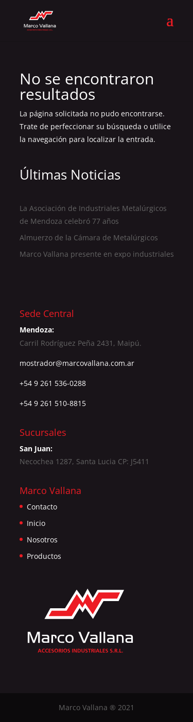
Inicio (36, 523)
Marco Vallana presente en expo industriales (97, 254)
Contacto (42, 507)
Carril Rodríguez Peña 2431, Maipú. (81, 343)
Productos (44, 556)
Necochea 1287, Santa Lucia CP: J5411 (84, 461)
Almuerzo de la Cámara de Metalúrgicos (89, 237)
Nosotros (42, 539)
